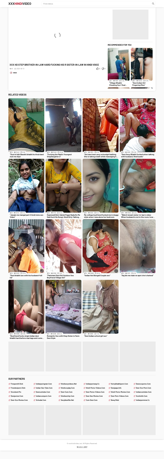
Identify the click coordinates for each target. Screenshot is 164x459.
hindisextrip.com (67, 396)
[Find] (153, 3)
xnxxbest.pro (16, 392)
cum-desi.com (91, 400)
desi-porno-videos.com (95, 392)
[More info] (42, 150)
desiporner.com (17, 396)
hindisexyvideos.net (69, 384)
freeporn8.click (17, 384)
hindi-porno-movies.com (120, 392)
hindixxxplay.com (68, 388)
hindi (15, 73)
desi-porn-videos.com (119, 396)
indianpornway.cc (92, 384)
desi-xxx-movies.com (19, 400)
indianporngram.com (44, 384)
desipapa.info (116, 388)
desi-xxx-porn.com (143, 388)
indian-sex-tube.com (44, 388)
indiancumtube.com (143, 392)
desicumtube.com (43, 392)
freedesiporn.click (18, 388)
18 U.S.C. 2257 (82, 447)
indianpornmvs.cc (143, 400)
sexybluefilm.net (67, 400)
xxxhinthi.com (141, 396)
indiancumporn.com (43, 396)
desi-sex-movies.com (94, 396)
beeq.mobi (115, 400)
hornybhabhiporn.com (119, 384)
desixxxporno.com (143, 384)
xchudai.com (41, 400)
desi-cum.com (66, 392)
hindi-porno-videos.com (95, 388)
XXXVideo (20, 4)
